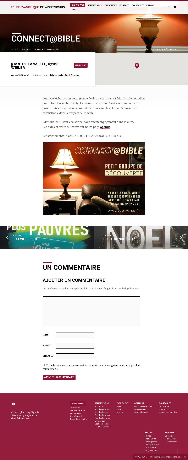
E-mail (47, 345)
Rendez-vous (95, 5)
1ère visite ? (75, 407)
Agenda (119, 412)
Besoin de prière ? (142, 412)
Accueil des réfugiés (168, 412)
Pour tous (99, 406)
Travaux (75, 9)
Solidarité (138, 5)
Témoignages (151, 442)
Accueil (14, 49)
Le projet (168, 436)
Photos (148, 436)
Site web (48, 356)
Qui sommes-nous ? (79, 410)
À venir (119, 406)
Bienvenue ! (78, 5)
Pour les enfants (102, 409)
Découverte (38, 49)
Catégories (169, 49)
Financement (171, 442)
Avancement (170, 439)
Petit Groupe (72, 75)
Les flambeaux (101, 424)
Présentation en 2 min (79, 419)
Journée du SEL (25, 239)
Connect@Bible (52, 49)
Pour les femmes (102, 415)
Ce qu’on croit (76, 416)
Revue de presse (152, 445)
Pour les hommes (102, 418)
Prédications (150, 439)
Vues (156, 49)
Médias (150, 5)
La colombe (164, 406)
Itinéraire (80, 65)
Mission (162, 409)
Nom (46, 335)
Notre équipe (139, 409)
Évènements (26, 49)
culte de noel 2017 (119, 239)
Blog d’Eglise (150, 450)
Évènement (111, 5)
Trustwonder (150, 448)
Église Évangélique (38, 7)
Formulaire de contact (144, 406)
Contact (124, 5)
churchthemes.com (20, 418)
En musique (100, 421)
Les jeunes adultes (103, 427)
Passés (119, 409)
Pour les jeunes (101, 412)
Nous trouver (76, 413)
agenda (105, 126)
